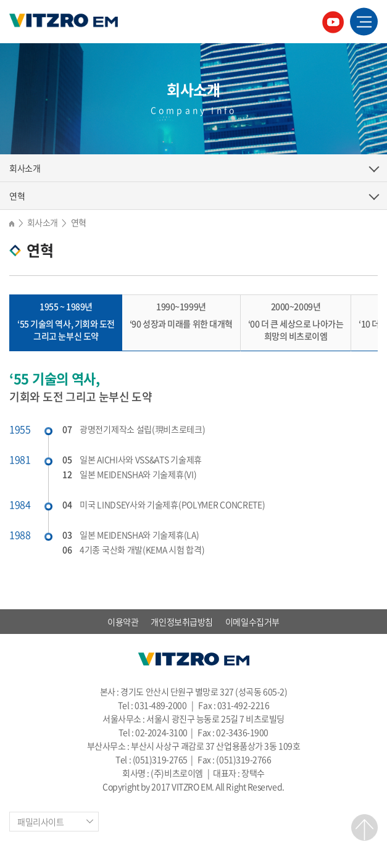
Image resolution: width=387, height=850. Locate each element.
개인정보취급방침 (181, 621)
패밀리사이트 (40, 821)
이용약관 (122, 621)
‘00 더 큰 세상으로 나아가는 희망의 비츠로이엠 (295, 321)
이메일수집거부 (252, 621)
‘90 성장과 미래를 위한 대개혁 (181, 315)
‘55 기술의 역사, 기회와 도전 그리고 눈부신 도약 (66, 321)
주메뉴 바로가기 (0, 0)
